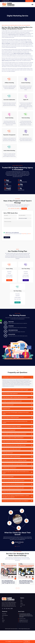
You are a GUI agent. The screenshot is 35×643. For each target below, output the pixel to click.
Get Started (24, 215)
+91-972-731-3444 (6, 0)
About (21, 614)
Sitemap (3, 632)
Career (3, 634)
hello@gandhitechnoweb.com (7, 1)
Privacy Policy (24, 241)
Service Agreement (5, 627)
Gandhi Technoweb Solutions (24, 634)
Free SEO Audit (22, 617)
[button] (15, 558)
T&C (3, 629)
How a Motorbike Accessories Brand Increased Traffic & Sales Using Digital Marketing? (25, 594)
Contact (21, 615)
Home (21, 612)
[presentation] (10, 237)
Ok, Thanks (27, 641)
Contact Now (9, 289)
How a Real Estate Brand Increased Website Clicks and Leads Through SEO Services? (8, 594)
